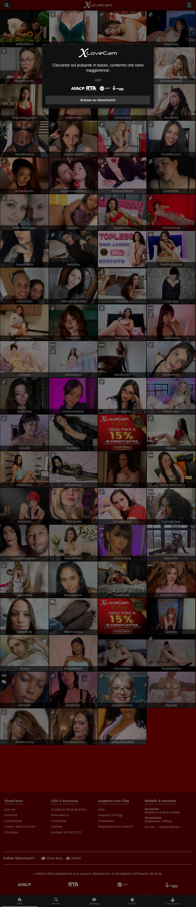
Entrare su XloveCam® (98, 100)
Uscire (98, 79)
